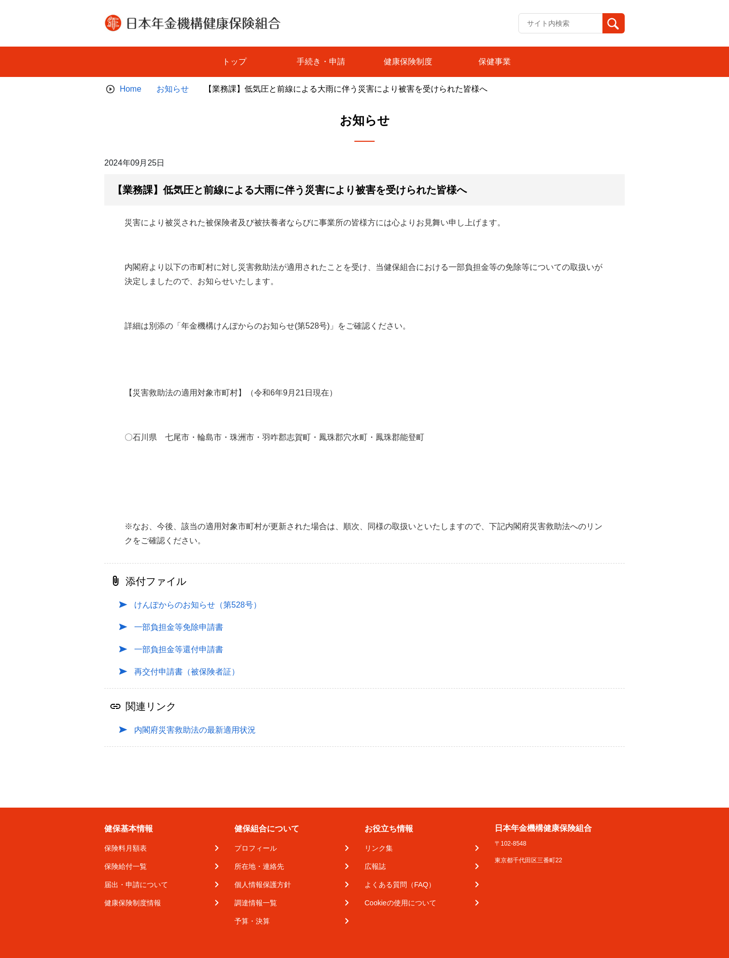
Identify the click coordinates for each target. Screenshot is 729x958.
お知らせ (172, 89)
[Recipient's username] (560, 23)
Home (130, 89)
